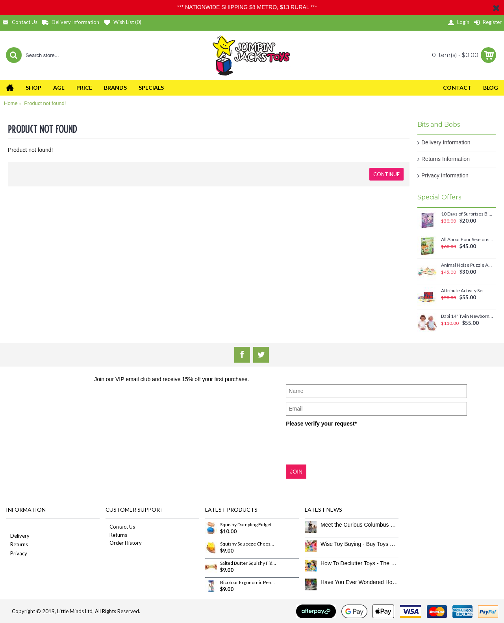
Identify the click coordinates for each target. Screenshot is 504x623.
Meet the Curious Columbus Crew (359, 525)
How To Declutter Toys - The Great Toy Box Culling (359, 563)
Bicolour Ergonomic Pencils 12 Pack (248, 582)
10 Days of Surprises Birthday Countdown (467, 214)
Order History (124, 543)
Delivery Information (446, 142)
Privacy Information (445, 175)
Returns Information (445, 159)
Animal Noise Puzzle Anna (467, 265)
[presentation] (346, 445)
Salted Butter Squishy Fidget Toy (248, 563)
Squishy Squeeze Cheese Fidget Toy (248, 544)
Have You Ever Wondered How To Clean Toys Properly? (359, 582)
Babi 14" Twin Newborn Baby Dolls (467, 316)
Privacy (16, 554)
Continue (386, 174)
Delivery (18, 536)
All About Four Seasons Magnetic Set (467, 239)
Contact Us (120, 526)
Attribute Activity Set (462, 290)
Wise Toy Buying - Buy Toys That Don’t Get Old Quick (359, 544)
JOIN (296, 471)
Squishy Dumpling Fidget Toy (248, 524)
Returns (17, 545)
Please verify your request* (321, 423)
